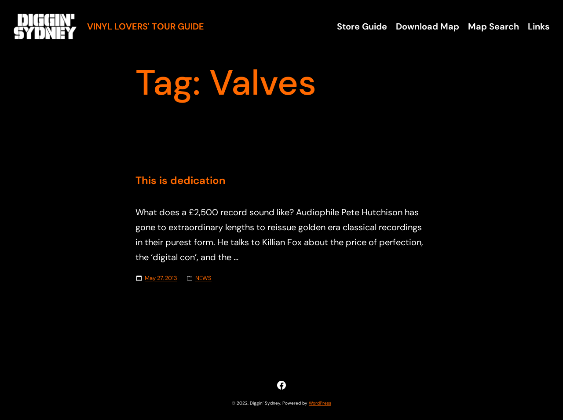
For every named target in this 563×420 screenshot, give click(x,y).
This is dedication (180, 180)
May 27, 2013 (161, 278)
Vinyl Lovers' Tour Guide (145, 26)
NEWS (203, 278)
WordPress (320, 403)
